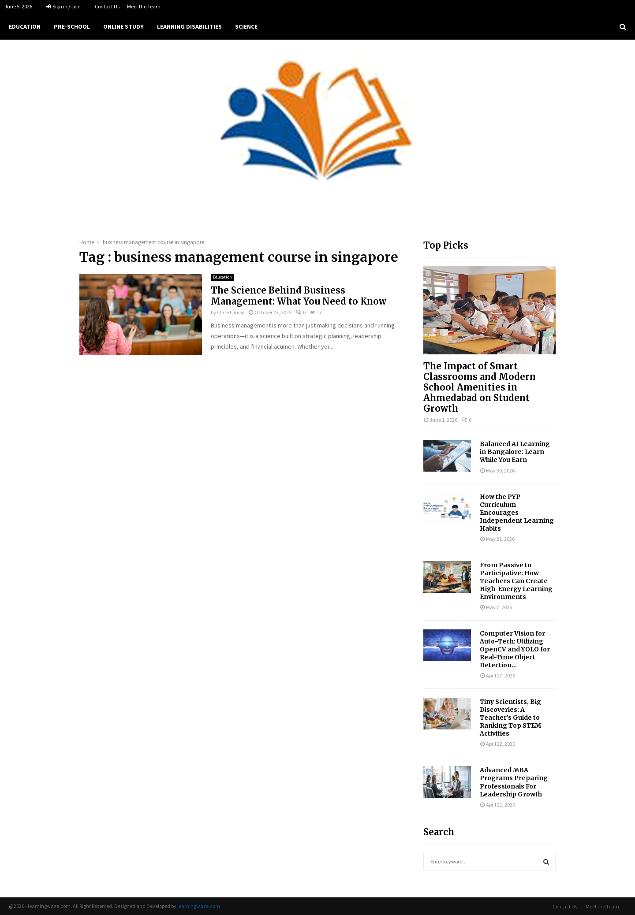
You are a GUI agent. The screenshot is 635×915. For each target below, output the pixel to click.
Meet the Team (144, 6)
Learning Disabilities (189, 26)
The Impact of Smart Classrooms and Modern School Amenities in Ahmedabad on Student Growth (479, 387)
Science (246, 26)
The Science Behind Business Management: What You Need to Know (298, 296)
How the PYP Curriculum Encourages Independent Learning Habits (517, 512)
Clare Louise (230, 312)
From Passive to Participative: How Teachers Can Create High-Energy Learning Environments (516, 581)
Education (25, 26)
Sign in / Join (63, 6)
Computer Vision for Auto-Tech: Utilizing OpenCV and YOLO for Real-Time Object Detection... (515, 649)
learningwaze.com (198, 906)
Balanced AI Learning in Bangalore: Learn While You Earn (515, 452)
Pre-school (72, 26)
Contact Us (107, 6)
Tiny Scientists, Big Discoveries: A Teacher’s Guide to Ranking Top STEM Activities (510, 717)
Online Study (123, 26)
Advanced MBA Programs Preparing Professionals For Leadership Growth (514, 782)
